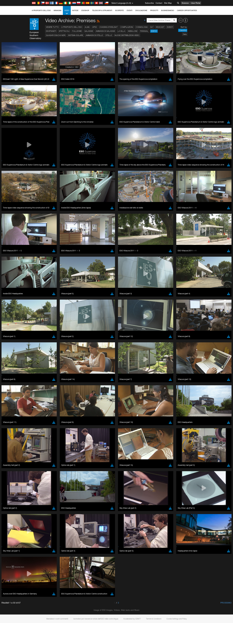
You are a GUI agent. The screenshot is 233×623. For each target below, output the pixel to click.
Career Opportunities (187, 10)
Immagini (57, 10)
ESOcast (160, 27)
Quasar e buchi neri (55, 35)
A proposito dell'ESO (41, 10)
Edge (34, 398)
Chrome (35, 395)
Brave (34, 393)
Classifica (182, 30)
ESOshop (85, 10)
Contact (159, 3)
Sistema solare (75, 35)
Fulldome (77, 31)
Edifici (154, 31)
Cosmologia (142, 27)
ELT (151, 27)
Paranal (144, 31)
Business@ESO (167, 10)
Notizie (75, 10)
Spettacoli (64, 31)
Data (184, 34)
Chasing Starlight (108, 27)
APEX (94, 27)
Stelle (109, 35)
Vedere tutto (52, 27)
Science (185, 3)
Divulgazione (141, 10)
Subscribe (149, 3)
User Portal (195, 3)
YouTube (29, 341)
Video (67, 12)
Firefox (35, 401)
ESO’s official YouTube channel (93, 341)
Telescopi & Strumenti (102, 10)
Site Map (168, 3)
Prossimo (226, 602)
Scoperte (119, 10)
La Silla (121, 31)
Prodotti (154, 10)
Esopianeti (51, 31)
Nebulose (132, 31)
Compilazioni (126, 27)
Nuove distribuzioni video (127, 35)
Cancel (47, 448)
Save (33, 448)
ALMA (87, 27)
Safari (34, 404)
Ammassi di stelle (94, 35)
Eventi (129, 10)
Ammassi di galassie (105, 31)
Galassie (88, 31)
